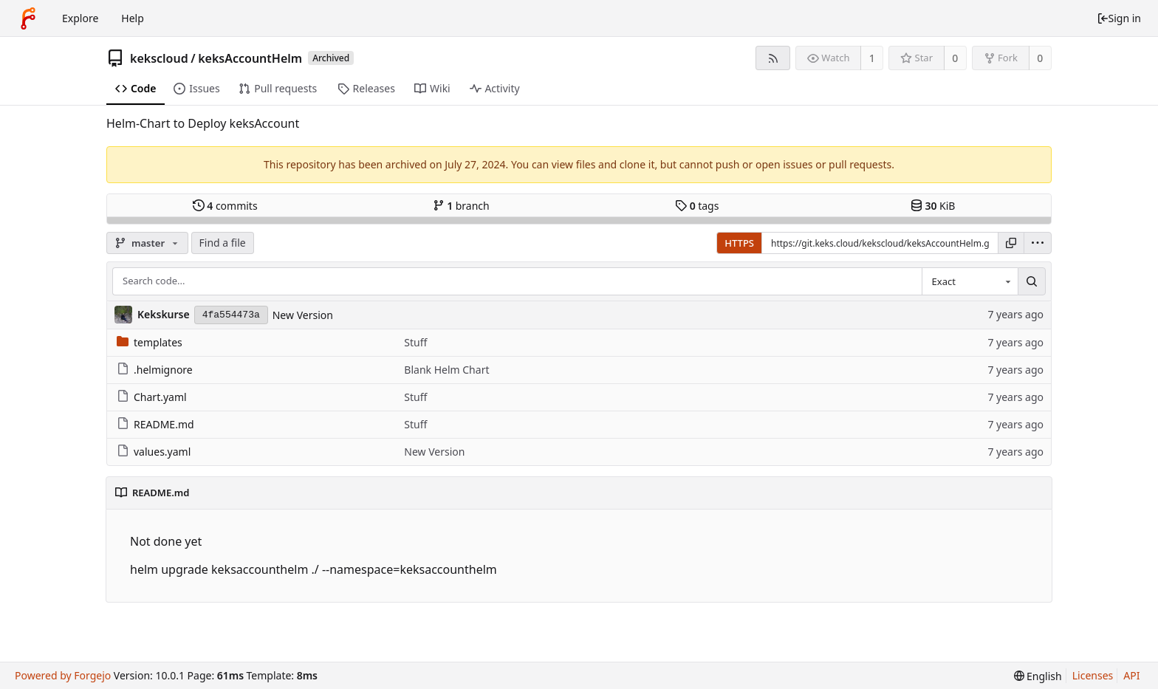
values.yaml (154, 452)
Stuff (415, 342)
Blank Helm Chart (446, 370)
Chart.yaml (152, 397)
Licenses (1093, 675)
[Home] (28, 18)
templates (149, 342)
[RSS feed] (773, 58)
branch (461, 206)
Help (132, 18)
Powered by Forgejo (63, 675)
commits (225, 206)
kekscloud (159, 58)
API (1131, 675)
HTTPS (739, 243)
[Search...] (1032, 281)
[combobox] (970, 281)
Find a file (222, 243)
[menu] (1038, 243)
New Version (303, 315)
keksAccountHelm (250, 58)
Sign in (1119, 18)
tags (697, 206)
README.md (155, 424)
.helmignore (155, 370)
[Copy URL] (1011, 243)
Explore (80, 18)
